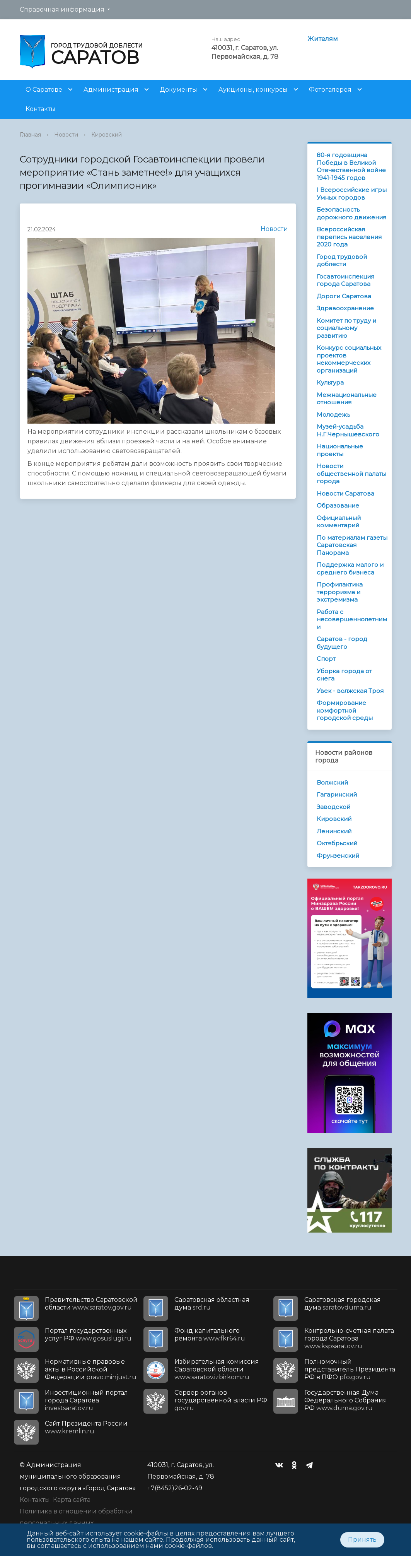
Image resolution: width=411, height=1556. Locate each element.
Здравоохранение (345, 308)
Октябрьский (337, 843)
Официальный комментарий (339, 521)
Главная (30, 134)
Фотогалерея (330, 89)
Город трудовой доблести (342, 260)
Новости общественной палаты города (351, 473)
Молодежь (333, 414)
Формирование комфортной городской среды (345, 710)
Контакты (41, 109)
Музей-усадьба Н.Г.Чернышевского (348, 430)
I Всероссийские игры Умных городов (352, 193)
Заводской (333, 806)
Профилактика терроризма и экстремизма (340, 592)
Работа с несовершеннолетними (352, 619)
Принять (362, 1539)
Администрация (111, 89)
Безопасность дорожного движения (351, 213)
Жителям (322, 39)
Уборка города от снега (344, 674)
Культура (330, 382)
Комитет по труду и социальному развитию (346, 328)
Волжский (332, 782)
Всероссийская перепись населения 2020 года (349, 237)
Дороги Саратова (344, 296)
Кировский (106, 134)
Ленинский (334, 831)
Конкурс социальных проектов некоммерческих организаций (349, 359)
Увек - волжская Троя (350, 690)
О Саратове (44, 89)
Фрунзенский (338, 855)
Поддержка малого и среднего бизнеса (350, 568)
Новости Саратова (345, 493)
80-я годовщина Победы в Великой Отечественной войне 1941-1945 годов (351, 166)
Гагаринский (337, 794)
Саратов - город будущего (342, 642)
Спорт (326, 658)
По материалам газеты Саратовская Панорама (352, 545)
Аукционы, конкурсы (253, 89)
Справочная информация (62, 9)
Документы (178, 89)
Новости (66, 134)
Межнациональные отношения (347, 398)
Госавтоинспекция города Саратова (345, 280)
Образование (338, 505)
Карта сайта (71, 1499)
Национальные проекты (340, 450)
